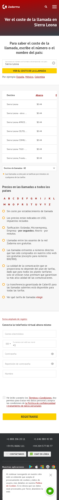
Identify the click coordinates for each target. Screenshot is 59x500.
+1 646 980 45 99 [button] (43, 438)
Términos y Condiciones (40, 397)
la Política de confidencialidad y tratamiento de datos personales (30, 404)
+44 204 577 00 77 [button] (43, 445)
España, (20, 77)
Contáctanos (15, 454)
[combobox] (8, 344)
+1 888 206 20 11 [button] (16, 438)
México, (29, 77)
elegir (39, 297)
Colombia (40, 77)
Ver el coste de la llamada (29, 70)
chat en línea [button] (39, 454)
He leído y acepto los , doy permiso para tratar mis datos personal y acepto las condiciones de (31, 401)
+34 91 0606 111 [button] (15, 445)
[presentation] (25, 387)
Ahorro (39, 95)
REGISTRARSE (29, 416)
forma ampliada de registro (14, 319)
